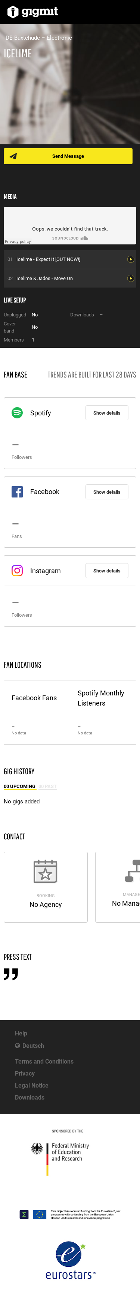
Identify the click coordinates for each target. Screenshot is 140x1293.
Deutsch (33, 1045)
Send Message (68, 156)
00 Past (47, 786)
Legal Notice (32, 1085)
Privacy (25, 1073)
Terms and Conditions (44, 1061)
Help (21, 1033)
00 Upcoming (20, 786)
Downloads (29, 1097)
